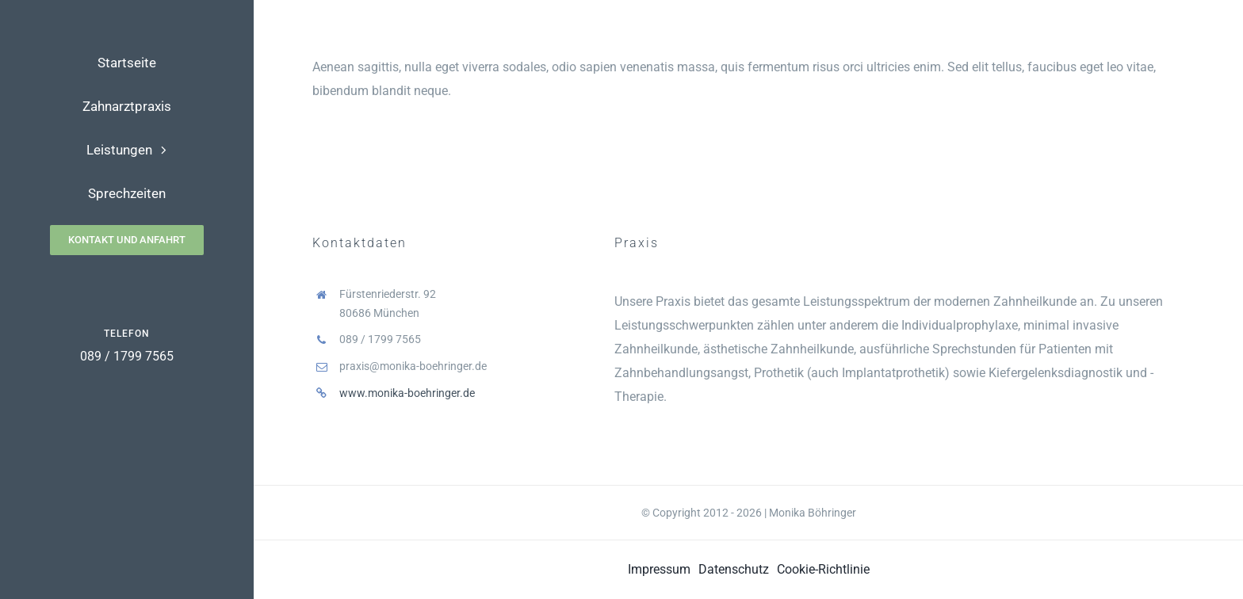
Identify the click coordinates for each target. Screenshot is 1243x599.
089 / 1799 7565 (127, 356)
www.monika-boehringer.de (407, 393)
